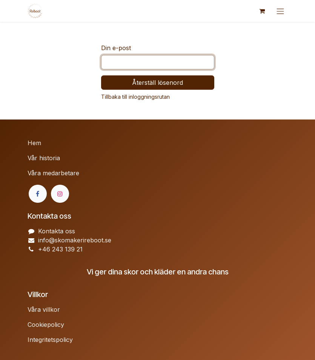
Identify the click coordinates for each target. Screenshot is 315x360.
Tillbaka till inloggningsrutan (135, 96)
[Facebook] (38, 194)
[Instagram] (60, 194)
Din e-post (116, 48)
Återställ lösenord (157, 82)
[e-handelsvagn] (262, 10)
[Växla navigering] (280, 11)
